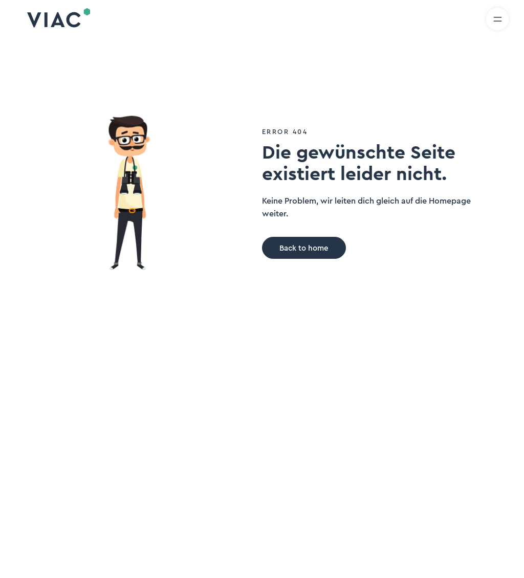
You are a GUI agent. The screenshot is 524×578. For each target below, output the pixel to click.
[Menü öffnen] (497, 19)
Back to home (304, 248)
